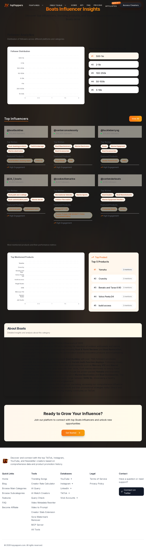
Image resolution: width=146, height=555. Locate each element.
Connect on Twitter (128, 491)
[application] (46, 78)
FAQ (89, 5)
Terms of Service (98, 479)
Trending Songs (39, 479)
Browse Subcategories (13, 493)
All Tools (35, 529)
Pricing (98, 5)
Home (74, 5)
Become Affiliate (10, 507)
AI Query (35, 488)
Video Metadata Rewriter (43, 502)
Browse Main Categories (14, 488)
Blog (4, 483)
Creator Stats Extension (43, 512)
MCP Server (37, 524)
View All (135, 119)
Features (6, 498)
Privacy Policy (97, 483)
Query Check (37, 498)
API (82, 5)
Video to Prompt (39, 507)
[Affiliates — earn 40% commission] (112, 5)
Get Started (73, 433)
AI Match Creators (40, 493)
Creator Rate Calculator (43, 483)
